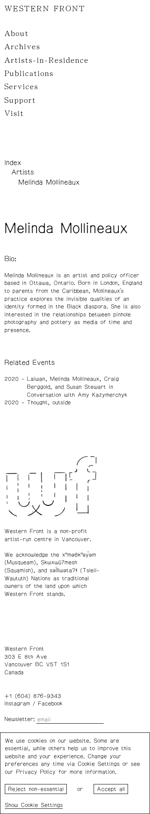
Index (12, 162)
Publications (29, 74)
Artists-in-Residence (46, 60)
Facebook (50, 703)
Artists (22, 172)
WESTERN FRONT (44, 9)
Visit (14, 114)
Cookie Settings (42, 805)
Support (20, 100)
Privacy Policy (36, 772)
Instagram (17, 703)
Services (21, 87)
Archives (22, 47)
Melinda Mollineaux (49, 182)
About (16, 34)
